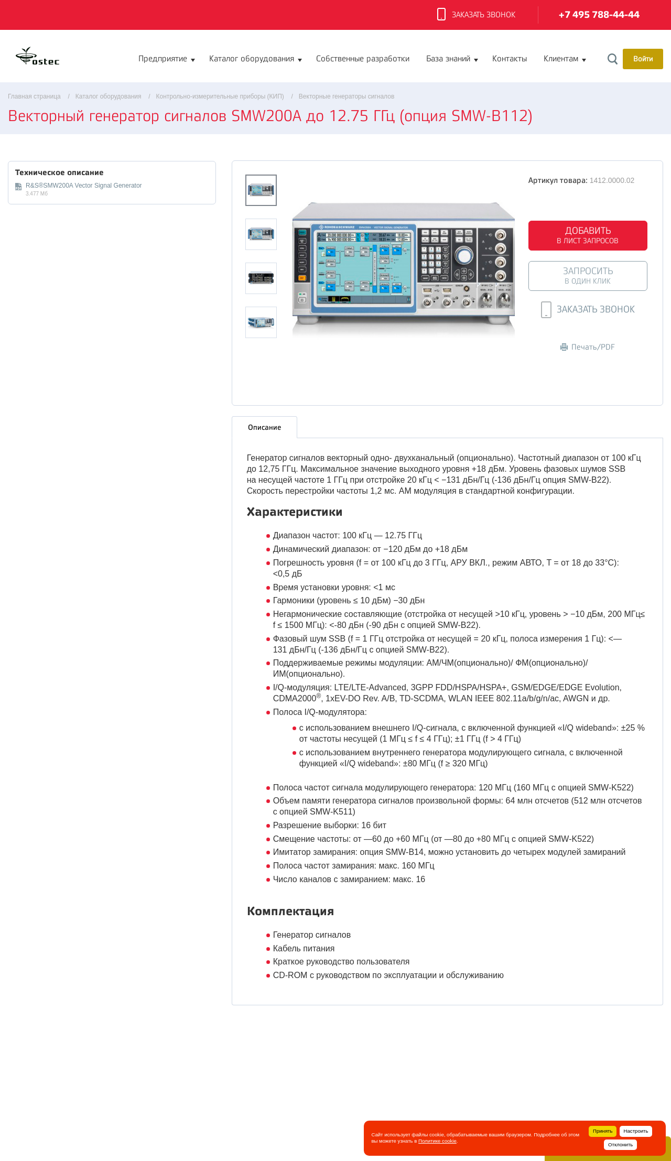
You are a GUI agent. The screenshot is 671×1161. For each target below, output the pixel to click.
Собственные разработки (362, 58)
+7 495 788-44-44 (599, 14)
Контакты (509, 58)
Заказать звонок (476, 15)
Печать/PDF (587, 347)
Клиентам (561, 58)
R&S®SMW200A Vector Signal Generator (84, 185)
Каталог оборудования (251, 58)
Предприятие (162, 58)
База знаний (448, 58)
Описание (264, 427)
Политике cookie (437, 1141)
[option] (404, 271)
